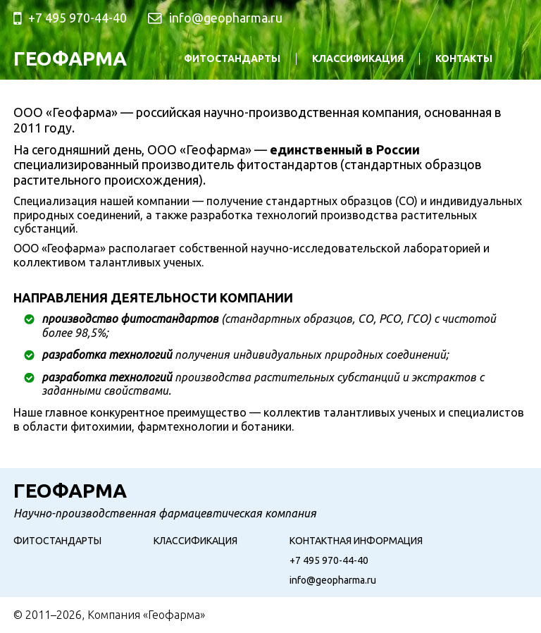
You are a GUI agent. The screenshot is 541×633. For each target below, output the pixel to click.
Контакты (463, 58)
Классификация (358, 58)
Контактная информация (356, 540)
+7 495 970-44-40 (329, 560)
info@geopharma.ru (225, 18)
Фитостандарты (232, 58)
